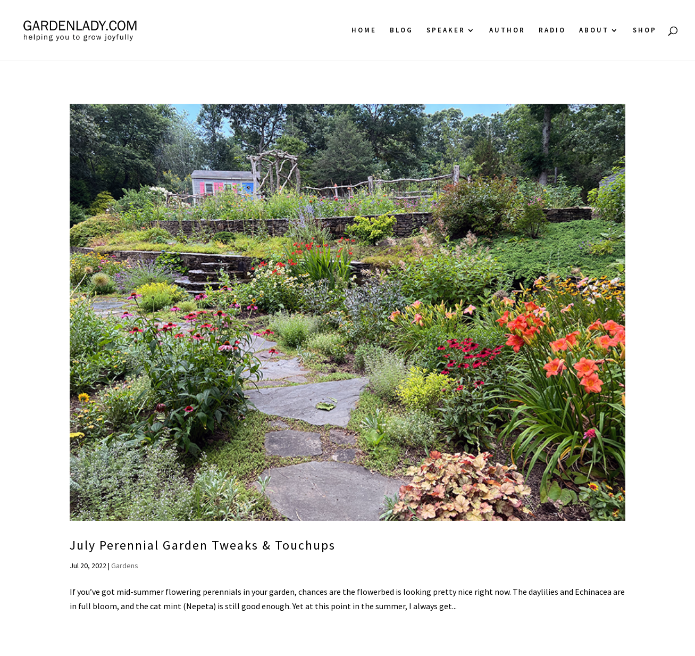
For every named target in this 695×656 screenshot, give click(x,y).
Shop (645, 31)
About (594, 31)
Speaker (445, 31)
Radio (552, 31)
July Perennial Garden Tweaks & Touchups (203, 545)
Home (363, 31)
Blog (401, 31)
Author (507, 31)
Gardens (124, 565)
